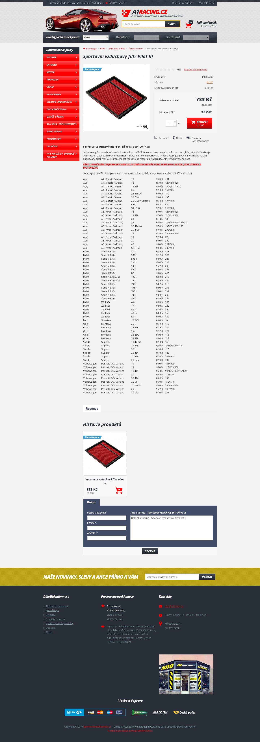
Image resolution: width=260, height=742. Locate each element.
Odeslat (207, 576)
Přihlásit (189, 3)
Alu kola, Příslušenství (61, 124)
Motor (51, 72)
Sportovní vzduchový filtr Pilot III (105, 481)
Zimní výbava (54, 131)
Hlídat (179, 138)
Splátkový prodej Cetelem (59, 623)
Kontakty (50, 614)
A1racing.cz (152, 13)
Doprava (50, 627)
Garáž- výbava (55, 116)
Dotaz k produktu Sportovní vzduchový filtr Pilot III (171, 528)
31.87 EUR (207, 105)
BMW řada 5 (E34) (117, 48)
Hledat (172, 23)
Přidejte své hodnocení (195, 69)
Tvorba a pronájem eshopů (122, 730)
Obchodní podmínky (57, 606)
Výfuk (50, 87)
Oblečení (52, 146)
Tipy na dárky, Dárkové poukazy (60, 155)
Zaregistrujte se (206, 3)
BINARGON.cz (145, 730)
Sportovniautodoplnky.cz (97, 726)
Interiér (52, 57)
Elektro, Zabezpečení (59, 101)
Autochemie (54, 94)
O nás (49, 632)
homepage (91, 48)
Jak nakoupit (52, 610)
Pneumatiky (54, 139)
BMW (102, 48)
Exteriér (52, 64)
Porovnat (163, 138)
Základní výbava (57, 109)
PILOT (210, 82)
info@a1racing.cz (118, 3)
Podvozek (52, 79)
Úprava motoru (136, 48)
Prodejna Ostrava (55, 619)
